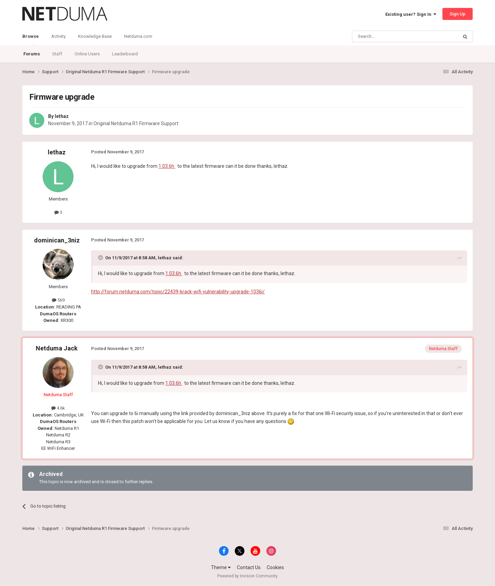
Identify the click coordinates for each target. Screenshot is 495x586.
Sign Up (457, 14)
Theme (221, 567)
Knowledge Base (95, 36)
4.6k (58, 408)
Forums (31, 53)
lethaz (62, 116)
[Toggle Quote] (101, 257)
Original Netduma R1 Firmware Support (136, 123)
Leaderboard (125, 53)
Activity (58, 36)
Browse (30, 39)
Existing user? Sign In (410, 14)
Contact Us (249, 567)
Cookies (275, 567)
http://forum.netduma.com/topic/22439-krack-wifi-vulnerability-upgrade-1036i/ (178, 291)
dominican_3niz (57, 240)
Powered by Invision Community (247, 576)
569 (58, 300)
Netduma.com (138, 36)
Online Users (87, 53)
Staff (57, 53)
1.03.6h (166, 166)
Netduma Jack (57, 348)
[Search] (388, 36)
